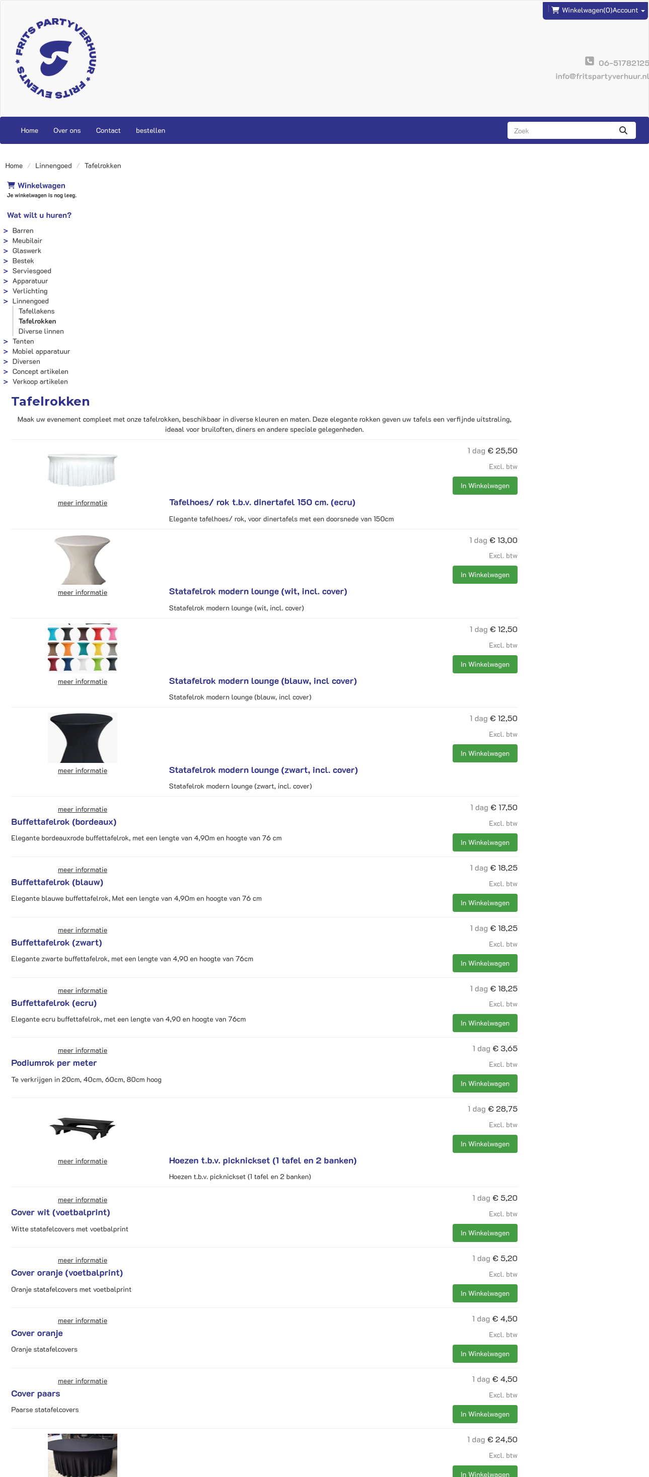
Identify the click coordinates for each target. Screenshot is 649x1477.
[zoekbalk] (559, 130)
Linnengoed (53, 165)
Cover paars (318, 1087)
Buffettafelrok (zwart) (339, 652)
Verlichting (28, 290)
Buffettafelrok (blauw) (340, 592)
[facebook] (616, 1468)
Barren (21, 230)
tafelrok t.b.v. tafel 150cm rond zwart (370, 1148)
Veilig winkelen (356, 1404)
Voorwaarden (352, 1414)
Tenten (22, 341)
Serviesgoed (30, 270)
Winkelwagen (35, 185)
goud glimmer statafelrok (346, 1221)
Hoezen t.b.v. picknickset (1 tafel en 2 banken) (388, 833)
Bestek (22, 260)
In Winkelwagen (611, 271)
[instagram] (634, 1468)
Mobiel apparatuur (40, 351)
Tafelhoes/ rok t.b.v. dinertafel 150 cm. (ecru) (387, 237)
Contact (108, 130)
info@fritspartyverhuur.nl (54, 1393)
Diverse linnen (39, 331)
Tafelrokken (36, 321)
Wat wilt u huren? (38, 214)
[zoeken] (623, 130)
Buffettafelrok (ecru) (337, 713)
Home (30, 130)
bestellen (150, 130)
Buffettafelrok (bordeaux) (346, 531)
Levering (345, 1393)
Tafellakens (35, 311)
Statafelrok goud (328, 1295)
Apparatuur (29, 280)
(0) (581, 9)
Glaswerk (25, 250)
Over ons (67, 130)
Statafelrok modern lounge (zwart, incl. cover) (388, 458)
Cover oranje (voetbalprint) (350, 967)
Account (628, 8)
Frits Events (192, 1393)
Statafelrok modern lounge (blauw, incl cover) (388, 384)
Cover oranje (319, 1027)
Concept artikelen (39, 371)
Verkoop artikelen (38, 381)
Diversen (25, 361)
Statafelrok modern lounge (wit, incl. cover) (383, 311)
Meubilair (26, 240)
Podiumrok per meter (337, 772)
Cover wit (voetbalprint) (343, 906)
